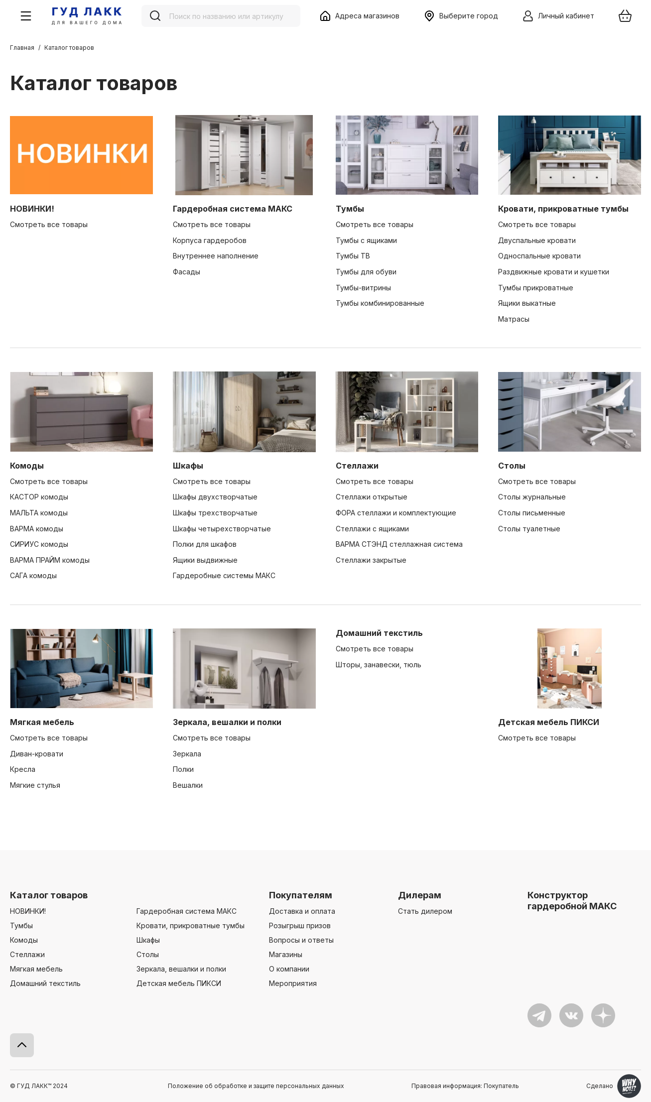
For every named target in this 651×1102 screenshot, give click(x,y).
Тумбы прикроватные (535, 287)
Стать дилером (425, 911)
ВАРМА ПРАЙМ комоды (50, 560)
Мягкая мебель (42, 722)
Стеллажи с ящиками (372, 528)
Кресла (22, 769)
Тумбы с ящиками (366, 240)
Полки (183, 769)
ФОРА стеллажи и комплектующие (396, 512)
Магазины (285, 954)
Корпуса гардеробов (210, 240)
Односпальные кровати (539, 255)
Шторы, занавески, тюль (378, 664)
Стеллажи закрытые (371, 560)
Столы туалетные (529, 528)
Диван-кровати (36, 753)
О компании (289, 969)
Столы (511, 466)
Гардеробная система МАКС (232, 209)
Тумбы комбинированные (380, 303)
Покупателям (300, 895)
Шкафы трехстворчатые (215, 512)
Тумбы (350, 209)
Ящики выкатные (527, 303)
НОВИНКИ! (32, 209)
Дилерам (419, 895)
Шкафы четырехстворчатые (222, 528)
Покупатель (501, 1086)
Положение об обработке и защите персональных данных (256, 1086)
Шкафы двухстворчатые (215, 496)
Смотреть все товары (49, 224)
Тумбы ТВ (353, 255)
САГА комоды (33, 575)
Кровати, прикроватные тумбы (563, 209)
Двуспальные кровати (537, 240)
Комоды (27, 466)
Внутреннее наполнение (216, 255)
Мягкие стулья (35, 785)
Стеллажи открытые (371, 496)
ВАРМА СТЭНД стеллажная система (399, 544)
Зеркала (187, 753)
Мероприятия (293, 983)
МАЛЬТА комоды (39, 512)
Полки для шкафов (205, 544)
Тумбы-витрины (363, 287)
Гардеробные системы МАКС (224, 575)
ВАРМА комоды (36, 528)
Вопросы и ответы (301, 940)
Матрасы (513, 319)
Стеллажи (357, 466)
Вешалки (188, 785)
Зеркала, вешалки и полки (227, 722)
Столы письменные (531, 512)
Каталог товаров (49, 895)
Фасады (186, 271)
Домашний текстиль (379, 633)
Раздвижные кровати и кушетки (553, 271)
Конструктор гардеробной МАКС (572, 900)
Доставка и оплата (302, 911)
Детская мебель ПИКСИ (548, 722)
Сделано (613, 1086)
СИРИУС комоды (39, 544)
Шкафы (188, 466)
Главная (22, 47)
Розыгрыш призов (300, 925)
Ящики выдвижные (205, 560)
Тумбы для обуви (366, 271)
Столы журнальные (532, 496)
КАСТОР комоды (39, 496)
